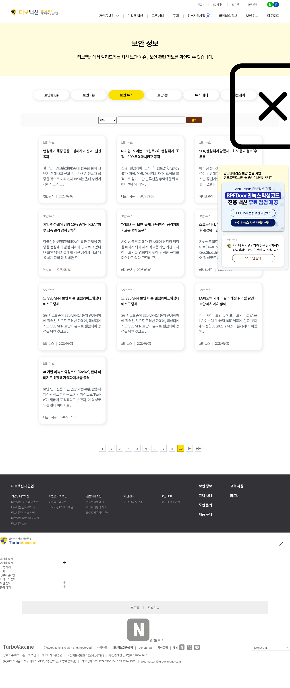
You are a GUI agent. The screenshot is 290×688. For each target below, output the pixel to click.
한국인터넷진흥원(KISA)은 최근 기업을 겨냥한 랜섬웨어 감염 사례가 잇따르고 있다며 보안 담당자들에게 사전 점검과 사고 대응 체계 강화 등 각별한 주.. (72, 249)
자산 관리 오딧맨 (133, 502)
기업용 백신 (135, 15)
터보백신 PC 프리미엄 (61, 507)
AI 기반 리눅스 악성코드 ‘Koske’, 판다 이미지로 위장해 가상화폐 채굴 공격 (72, 374)
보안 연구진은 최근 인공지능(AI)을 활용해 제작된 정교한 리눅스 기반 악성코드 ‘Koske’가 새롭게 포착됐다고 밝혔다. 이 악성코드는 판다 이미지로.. (72, 397)
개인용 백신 (109, 15)
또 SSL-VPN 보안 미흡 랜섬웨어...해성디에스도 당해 (72, 300)
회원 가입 (153, 607)
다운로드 (273, 15)
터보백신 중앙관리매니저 (25, 518)
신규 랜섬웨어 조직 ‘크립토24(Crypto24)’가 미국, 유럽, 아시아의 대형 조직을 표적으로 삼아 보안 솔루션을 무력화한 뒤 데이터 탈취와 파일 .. (150, 176)
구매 (176, 15)
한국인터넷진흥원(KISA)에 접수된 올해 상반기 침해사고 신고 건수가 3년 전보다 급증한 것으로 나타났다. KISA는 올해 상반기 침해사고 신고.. (72, 176)
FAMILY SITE (260, 647)
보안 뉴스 (48, 143)
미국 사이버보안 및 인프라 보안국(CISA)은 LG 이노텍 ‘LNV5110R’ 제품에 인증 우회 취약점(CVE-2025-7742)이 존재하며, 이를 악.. (228, 323)
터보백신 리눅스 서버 (23, 512)
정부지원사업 (199, 15)
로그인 (135, 607)
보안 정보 (252, 15)
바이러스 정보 (228, 15)
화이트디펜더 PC (95, 502)
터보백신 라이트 (57, 502)
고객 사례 (158, 15)
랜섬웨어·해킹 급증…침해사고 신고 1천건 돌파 (72, 153)
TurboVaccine (18, 646)
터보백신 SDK (18, 523)
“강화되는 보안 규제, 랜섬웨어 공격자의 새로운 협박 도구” (150, 227)
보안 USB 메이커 (170, 502)
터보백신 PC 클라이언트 (24, 502)
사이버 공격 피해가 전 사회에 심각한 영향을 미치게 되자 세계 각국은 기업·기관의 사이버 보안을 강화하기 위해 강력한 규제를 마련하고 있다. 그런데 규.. (150, 249)
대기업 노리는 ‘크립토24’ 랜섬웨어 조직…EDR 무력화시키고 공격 (150, 153)
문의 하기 (5, 587)
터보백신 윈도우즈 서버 (24, 507)
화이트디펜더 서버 (96, 507)
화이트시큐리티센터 (97, 512)
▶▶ (198, 448)
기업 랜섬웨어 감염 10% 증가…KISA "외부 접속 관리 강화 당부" (72, 227)
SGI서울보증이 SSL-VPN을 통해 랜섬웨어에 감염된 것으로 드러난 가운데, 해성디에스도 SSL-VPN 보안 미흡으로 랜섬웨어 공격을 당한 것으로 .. (72, 323)
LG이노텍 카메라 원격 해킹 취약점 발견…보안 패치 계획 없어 (228, 300)
